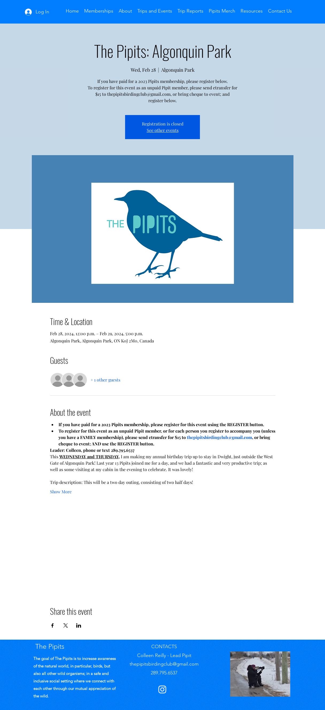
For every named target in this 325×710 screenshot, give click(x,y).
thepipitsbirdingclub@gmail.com (164, 664)
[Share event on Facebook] (52, 625)
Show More (61, 491)
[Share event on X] (65, 625)
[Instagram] (162, 689)
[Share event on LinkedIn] (78, 625)
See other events (163, 130)
